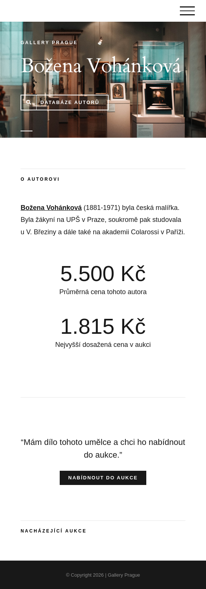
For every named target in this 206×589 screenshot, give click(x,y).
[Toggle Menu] (187, 10)
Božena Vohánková (51, 207)
